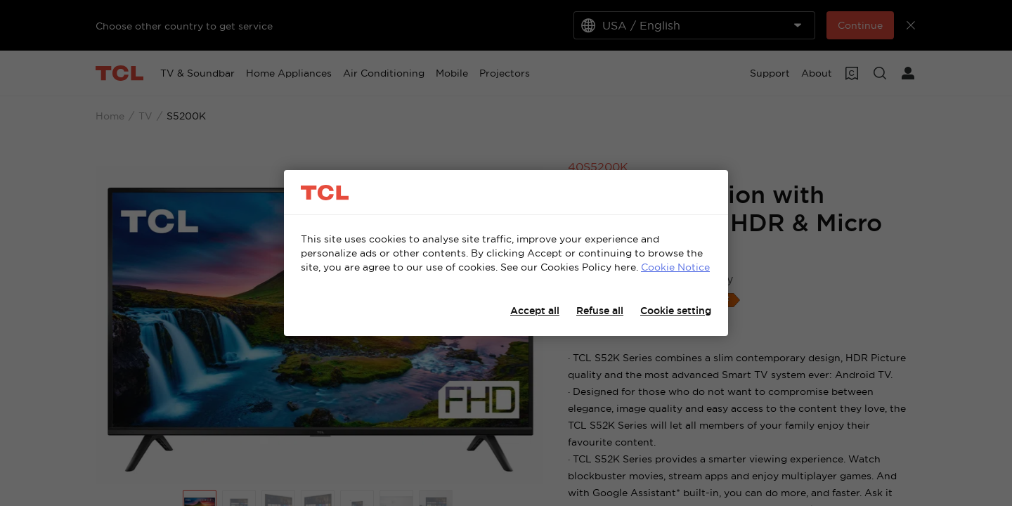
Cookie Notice (675, 267)
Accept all (534, 310)
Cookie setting (675, 310)
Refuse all (599, 310)
